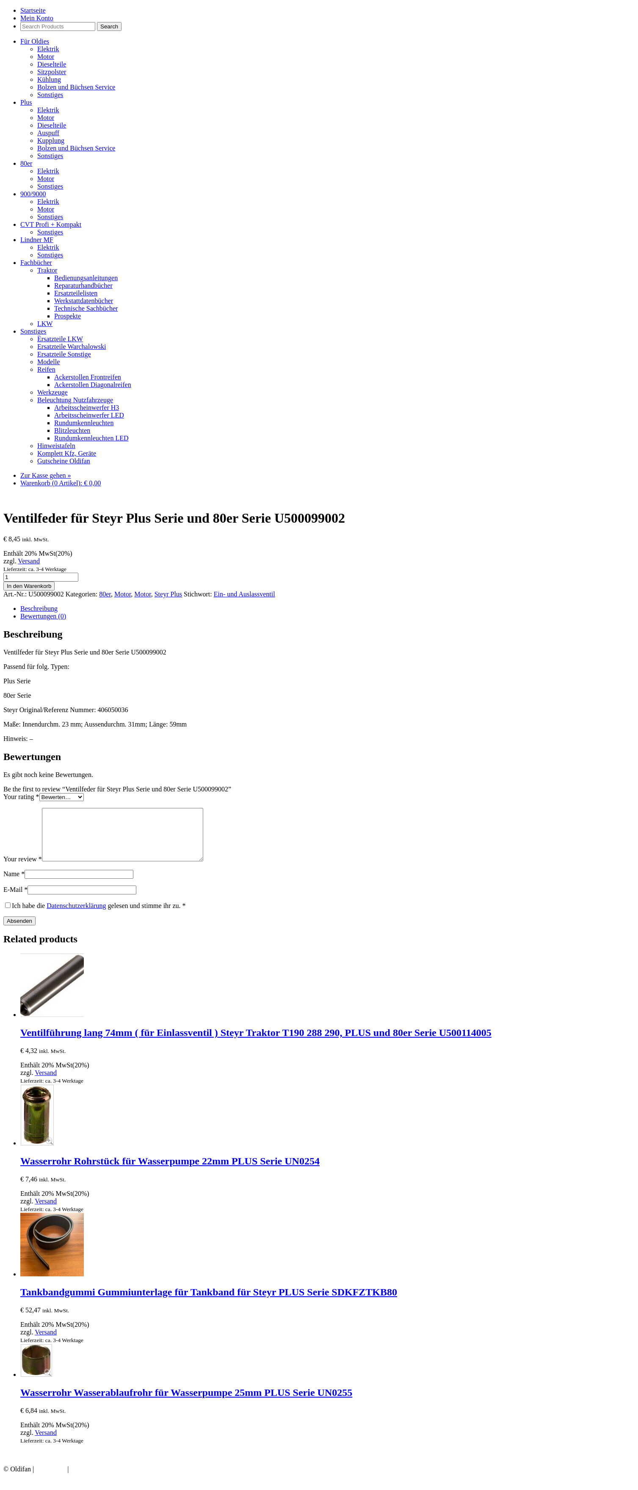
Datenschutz (87, 1479)
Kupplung (50, 140)
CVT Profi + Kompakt (50, 224)
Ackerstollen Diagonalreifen (92, 384)
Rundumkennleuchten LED (91, 438)
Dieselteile (51, 64)
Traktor (47, 270)
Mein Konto (36, 18)
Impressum (51, 1479)
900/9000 (33, 194)
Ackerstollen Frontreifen (87, 377)
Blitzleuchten (72, 430)
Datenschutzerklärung (76, 915)
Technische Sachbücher (86, 308)
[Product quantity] (40, 577)
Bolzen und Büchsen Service (76, 87)
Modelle (48, 361)
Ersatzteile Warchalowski (71, 346)
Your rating (21, 796)
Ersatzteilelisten (75, 293)
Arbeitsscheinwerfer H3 (86, 407)
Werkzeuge (52, 392)
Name (14, 884)
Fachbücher (36, 262)
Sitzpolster (51, 71)
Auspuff (48, 132)
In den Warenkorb (29, 586)
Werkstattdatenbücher (83, 300)
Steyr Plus (168, 594)
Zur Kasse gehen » (45, 475)
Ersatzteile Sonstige (64, 354)
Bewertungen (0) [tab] (43, 616)
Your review (22, 869)
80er (26, 163)
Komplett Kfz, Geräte (66, 453)
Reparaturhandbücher (83, 285)
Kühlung (49, 79)
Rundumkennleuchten (83, 422)
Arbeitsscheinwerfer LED (89, 415)
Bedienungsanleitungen (86, 277)
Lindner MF (36, 239)
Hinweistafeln (56, 445)
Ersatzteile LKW (60, 339)
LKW (44, 323)
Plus (26, 102)
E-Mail (15, 899)
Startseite (33, 10)
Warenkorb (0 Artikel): (60, 483)
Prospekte (67, 316)
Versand (29, 561)
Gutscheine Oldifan (63, 461)
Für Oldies (34, 41)
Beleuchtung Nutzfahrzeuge (75, 400)
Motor (45, 56)
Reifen (46, 369)
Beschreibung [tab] (39, 608)
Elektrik (48, 49)
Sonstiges (50, 94)
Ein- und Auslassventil (244, 594)
